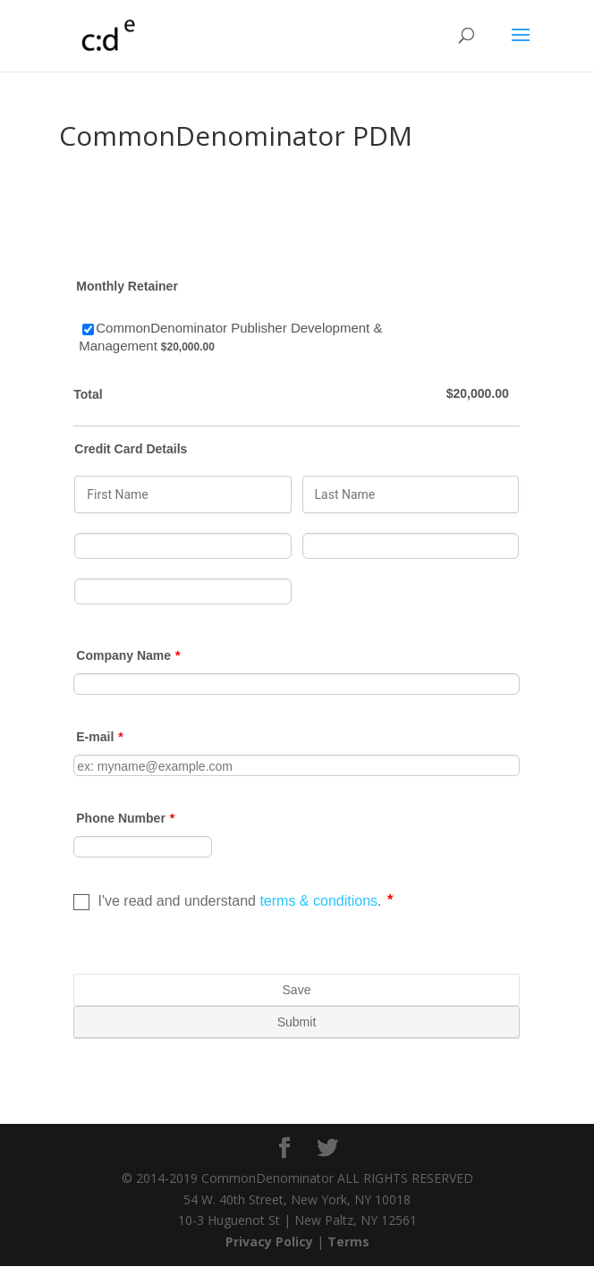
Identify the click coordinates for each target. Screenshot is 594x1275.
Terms (348, 1241)
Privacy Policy (269, 1241)
